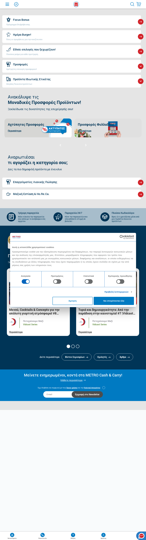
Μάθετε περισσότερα (71, 380)
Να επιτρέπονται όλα (113, 301)
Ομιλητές (103, 356)
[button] (68, 346)
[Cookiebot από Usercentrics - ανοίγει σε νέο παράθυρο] (121, 237)
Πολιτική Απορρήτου (92, 388)
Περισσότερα (16, 331)
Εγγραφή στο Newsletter (87, 394)
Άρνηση (73, 301)
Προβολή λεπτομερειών (117, 292)
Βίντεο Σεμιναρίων (76, 356)
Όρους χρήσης (71, 388)
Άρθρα (125, 356)
